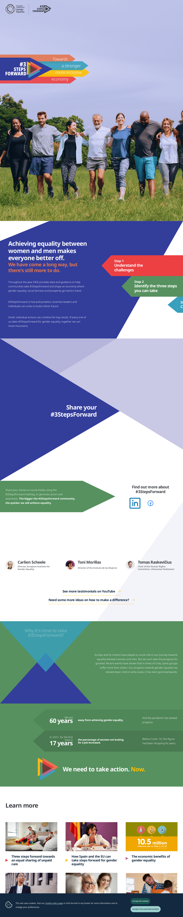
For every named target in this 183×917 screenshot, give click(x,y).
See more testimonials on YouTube (89, 591)
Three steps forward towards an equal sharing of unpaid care (33, 860)
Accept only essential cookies (145, 909)
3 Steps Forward (42, 9)
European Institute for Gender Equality (15, 9)
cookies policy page (54, 903)
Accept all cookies (140, 901)
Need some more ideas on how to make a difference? (89, 600)
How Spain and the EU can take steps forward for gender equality (92, 847)
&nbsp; (31, 542)
